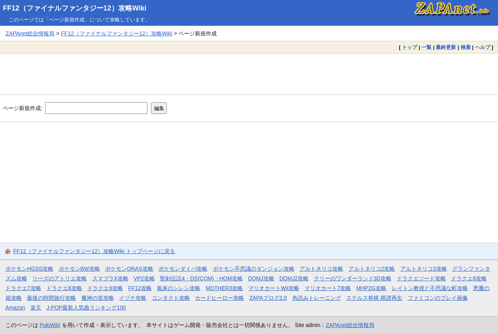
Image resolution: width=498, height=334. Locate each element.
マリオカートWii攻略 (273, 288)
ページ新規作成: (22, 108)
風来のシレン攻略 (178, 288)
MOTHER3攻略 (224, 288)
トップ (409, 47)
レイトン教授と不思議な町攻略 (430, 288)
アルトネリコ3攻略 (423, 269)
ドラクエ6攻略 (469, 278)
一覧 (426, 47)
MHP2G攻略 (371, 288)
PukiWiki (50, 325)
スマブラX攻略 (110, 278)
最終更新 (446, 47)
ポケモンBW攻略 (79, 269)
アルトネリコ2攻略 (372, 269)
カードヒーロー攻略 (219, 298)
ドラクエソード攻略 (421, 278)
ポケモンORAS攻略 (129, 269)
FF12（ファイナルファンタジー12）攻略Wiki (75, 8)
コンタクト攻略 (171, 298)
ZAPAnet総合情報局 (29, 33)
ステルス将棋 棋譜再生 (374, 298)
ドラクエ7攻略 (23, 288)
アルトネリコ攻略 (321, 269)
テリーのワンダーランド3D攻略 (353, 278)
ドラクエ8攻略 (64, 288)
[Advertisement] (249, 73)
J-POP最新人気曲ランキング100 (86, 307)
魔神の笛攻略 (97, 298)
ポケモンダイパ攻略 (182, 269)
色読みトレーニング (316, 298)
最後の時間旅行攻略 (51, 298)
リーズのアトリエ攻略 (59, 278)
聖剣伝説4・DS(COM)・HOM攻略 (201, 278)
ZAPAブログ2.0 (268, 298)
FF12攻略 (139, 288)
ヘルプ (482, 47)
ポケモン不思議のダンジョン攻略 (254, 269)
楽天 (35, 307)
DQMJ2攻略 (294, 278)
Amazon (15, 307)
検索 (466, 47)
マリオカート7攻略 (328, 288)
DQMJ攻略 (261, 278)
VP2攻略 (144, 278)
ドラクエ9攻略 (105, 288)
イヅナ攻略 (132, 298)
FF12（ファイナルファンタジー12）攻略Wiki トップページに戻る (94, 251)
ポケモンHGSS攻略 (29, 269)
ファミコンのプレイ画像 (438, 298)
